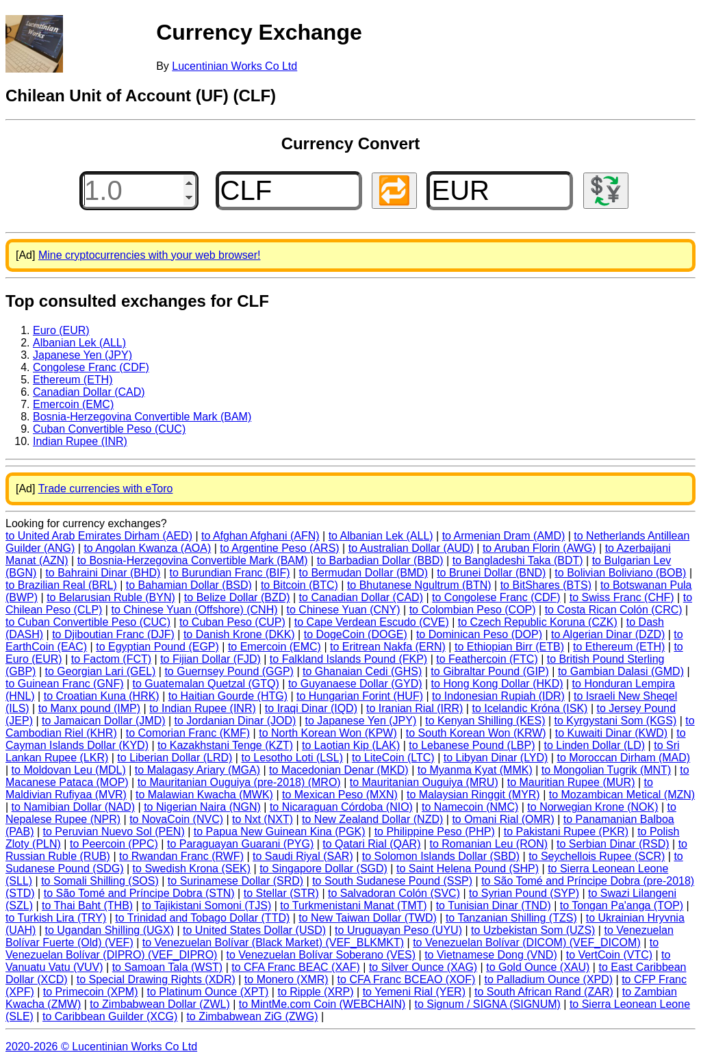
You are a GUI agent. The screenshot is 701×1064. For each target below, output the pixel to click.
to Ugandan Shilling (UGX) (109, 930)
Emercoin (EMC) (73, 404)
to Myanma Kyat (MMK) (475, 770)
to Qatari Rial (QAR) (371, 844)
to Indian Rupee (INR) (202, 708)
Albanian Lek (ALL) (79, 343)
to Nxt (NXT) (262, 819)
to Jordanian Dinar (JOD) (235, 720)
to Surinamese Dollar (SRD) (235, 881)
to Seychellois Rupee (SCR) (596, 856)
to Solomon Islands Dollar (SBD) (441, 856)
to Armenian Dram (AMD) (503, 536)
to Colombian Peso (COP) (472, 610)
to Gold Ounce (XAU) (537, 967)
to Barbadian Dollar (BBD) (380, 560)
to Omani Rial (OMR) (503, 819)
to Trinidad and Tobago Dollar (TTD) (202, 918)
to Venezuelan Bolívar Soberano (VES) (321, 955)
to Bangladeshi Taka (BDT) (518, 560)
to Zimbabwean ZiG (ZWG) (252, 1016)
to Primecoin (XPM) (90, 992)
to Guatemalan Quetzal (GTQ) (206, 683)
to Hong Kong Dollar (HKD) (497, 683)
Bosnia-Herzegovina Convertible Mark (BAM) (142, 416)
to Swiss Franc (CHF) (622, 597)
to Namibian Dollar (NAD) (74, 807)
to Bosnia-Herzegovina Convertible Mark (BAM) (192, 560)
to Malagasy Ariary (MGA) (197, 770)
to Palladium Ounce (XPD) (548, 979)
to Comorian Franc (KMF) (188, 733)
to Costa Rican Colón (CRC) (614, 610)
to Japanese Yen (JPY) (360, 720)
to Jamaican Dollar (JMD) (103, 720)
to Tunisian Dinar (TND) (493, 905)
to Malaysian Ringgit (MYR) (473, 794)
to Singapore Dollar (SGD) (323, 868)
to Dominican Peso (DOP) (479, 634)
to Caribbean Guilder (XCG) (109, 1016)
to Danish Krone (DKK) (239, 634)
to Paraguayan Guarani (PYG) (240, 844)
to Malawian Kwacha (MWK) (204, 794)
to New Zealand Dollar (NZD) (372, 819)
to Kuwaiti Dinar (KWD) (611, 733)
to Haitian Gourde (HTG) (228, 696)
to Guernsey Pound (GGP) (229, 671)
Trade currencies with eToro (105, 488)
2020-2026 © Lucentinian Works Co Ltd (101, 1046)
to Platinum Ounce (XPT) (208, 992)
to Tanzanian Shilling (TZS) (511, 918)
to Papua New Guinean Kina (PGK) (280, 831)
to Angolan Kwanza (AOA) (147, 548)
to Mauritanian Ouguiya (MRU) (424, 782)
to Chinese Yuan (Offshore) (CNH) (194, 610)
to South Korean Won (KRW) (476, 733)
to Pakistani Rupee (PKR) (566, 831)
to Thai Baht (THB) (87, 905)
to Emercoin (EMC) (274, 647)
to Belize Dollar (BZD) (237, 597)
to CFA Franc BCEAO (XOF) (406, 979)
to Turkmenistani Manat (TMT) (353, 905)
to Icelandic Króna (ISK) (529, 708)
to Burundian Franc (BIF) (229, 573)
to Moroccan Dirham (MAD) (623, 757)
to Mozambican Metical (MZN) (622, 794)
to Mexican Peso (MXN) (340, 794)
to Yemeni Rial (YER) (414, 992)
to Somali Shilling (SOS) (100, 881)
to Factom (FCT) (111, 659)
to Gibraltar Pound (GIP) (490, 671)
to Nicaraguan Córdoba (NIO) (341, 807)
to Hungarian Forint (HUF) (359, 696)
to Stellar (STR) (281, 893)
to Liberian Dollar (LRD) (174, 757)
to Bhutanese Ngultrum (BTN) (419, 585)
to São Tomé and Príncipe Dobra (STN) (139, 893)
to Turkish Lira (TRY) (55, 918)
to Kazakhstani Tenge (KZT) (225, 745)
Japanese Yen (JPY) (82, 355)
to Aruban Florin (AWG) (539, 548)
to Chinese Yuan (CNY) (343, 610)
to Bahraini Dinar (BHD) (102, 573)
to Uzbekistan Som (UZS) (533, 930)
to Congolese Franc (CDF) (496, 597)
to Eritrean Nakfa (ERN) (388, 647)
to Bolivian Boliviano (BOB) (620, 573)
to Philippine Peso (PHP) (434, 831)
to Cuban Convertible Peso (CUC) (87, 622)
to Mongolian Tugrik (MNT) (606, 770)
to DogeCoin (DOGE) (355, 634)
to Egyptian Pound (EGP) (157, 647)
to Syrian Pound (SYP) (524, 893)
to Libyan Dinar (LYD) (496, 757)
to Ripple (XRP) (315, 992)
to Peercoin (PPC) (114, 844)
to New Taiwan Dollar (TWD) (367, 918)
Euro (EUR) (61, 330)
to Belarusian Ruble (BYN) (111, 597)
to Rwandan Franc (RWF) (181, 856)
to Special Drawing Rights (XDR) (156, 979)
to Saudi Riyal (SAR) (303, 856)
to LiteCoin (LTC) (393, 757)
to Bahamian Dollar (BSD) (189, 585)
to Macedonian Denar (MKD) (339, 770)
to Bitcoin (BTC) (299, 585)
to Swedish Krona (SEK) (192, 868)
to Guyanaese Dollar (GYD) (355, 683)
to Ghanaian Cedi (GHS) (362, 671)
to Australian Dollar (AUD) (411, 548)
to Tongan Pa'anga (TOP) (621, 905)
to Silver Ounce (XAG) (423, 967)
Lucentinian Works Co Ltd (234, 66)
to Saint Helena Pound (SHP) (467, 868)
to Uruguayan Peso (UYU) (398, 930)
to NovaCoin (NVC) (176, 819)
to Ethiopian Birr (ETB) (509, 647)
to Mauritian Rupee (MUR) (571, 782)
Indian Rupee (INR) (80, 441)
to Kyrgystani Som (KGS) (616, 720)
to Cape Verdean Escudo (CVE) (371, 622)
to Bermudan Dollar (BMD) (364, 573)
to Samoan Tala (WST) (167, 967)
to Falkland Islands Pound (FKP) (348, 659)
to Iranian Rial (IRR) (414, 708)
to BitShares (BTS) (545, 585)
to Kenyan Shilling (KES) (485, 720)
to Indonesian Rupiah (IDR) (498, 696)
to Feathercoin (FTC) (486, 659)
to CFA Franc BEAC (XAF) (295, 967)
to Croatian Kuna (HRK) (102, 696)
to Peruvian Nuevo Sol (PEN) (114, 831)
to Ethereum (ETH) (619, 647)
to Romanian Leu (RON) (489, 844)
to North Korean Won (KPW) (328, 733)
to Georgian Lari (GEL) (100, 671)
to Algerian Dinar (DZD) (608, 634)
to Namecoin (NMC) (470, 807)
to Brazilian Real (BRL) (61, 585)
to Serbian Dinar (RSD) (613, 844)
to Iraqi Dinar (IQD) (311, 708)
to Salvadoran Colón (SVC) (394, 893)
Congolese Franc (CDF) (91, 367)
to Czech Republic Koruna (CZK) (537, 622)
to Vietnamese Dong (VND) (490, 955)
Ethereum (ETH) (72, 379)
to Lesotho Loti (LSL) (292, 757)
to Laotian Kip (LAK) (351, 745)
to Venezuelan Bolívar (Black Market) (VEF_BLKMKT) (273, 942)
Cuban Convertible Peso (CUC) (109, 429)
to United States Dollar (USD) (254, 930)
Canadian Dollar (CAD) (89, 392)
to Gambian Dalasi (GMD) (621, 671)
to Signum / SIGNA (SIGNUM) (487, 1004)
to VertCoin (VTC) (609, 955)
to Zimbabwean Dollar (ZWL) (160, 1004)
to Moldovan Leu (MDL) (69, 770)
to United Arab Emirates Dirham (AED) (98, 536)
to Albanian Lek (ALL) (381, 536)
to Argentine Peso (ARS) (279, 548)
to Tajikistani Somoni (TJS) (206, 905)
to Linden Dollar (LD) (595, 745)
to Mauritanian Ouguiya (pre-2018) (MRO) (239, 782)
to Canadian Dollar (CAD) (361, 597)
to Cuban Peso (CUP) (232, 622)
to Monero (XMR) (286, 979)
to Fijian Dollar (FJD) (210, 659)
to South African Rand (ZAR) (543, 992)
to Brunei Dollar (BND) (491, 573)
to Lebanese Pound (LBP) (472, 745)
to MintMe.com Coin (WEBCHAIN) (322, 1004)
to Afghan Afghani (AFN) (260, 536)
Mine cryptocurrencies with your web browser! (149, 255)
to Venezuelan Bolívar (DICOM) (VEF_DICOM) (527, 942)
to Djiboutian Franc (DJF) (113, 634)
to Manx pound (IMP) (89, 708)
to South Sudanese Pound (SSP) (392, 881)
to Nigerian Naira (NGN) (202, 807)
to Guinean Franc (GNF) (64, 683)
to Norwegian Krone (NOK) (592, 807)
